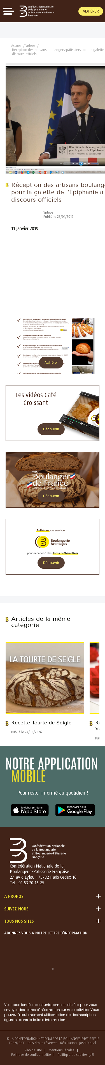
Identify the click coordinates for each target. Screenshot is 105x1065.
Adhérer (91, 11)
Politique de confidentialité (31, 1054)
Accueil (16, 45)
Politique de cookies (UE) (76, 1054)
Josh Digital (87, 1043)
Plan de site (33, 1050)
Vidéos (30, 45)
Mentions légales (61, 1050)
